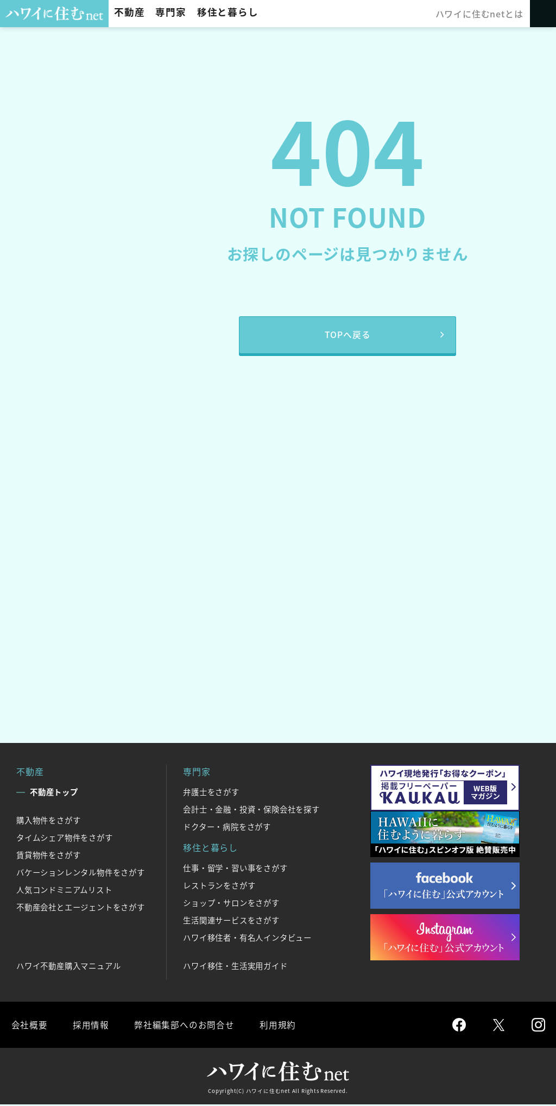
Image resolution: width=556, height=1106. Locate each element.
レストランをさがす (219, 886)
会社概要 (29, 1025)
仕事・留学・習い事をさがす (235, 869)
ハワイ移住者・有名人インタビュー (247, 939)
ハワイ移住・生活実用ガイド (235, 967)
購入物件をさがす (48, 821)
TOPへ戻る (348, 335)
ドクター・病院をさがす (227, 828)
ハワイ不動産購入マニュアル (68, 967)
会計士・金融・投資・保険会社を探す (251, 810)
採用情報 (90, 1025)
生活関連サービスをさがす (231, 921)
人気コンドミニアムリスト (64, 891)
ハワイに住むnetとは (479, 13)
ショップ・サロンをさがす (231, 904)
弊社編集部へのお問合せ (182, 1025)
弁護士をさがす (211, 793)
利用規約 (275, 1025)
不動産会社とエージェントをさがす (80, 908)
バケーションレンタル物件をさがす (80, 873)
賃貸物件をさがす (48, 856)
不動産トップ (54, 793)
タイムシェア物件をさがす (64, 839)
